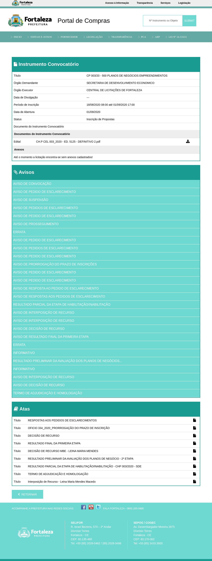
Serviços (165, 3)
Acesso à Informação (117, 3)
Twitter (98, 507)
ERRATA (19, 232)
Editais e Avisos (41, 36)
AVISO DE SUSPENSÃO (30, 200)
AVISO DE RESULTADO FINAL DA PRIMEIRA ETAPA (51, 336)
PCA (143, 36)
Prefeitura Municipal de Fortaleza (35, 532)
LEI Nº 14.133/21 (178, 36)
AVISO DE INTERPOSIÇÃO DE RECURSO (43, 312)
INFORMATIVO (24, 353)
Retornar (27, 494)
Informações (23, 46)
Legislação (184, 3)
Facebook (83, 507)
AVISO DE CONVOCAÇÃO (32, 183)
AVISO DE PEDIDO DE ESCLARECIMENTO (44, 191)
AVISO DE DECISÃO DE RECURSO (39, 328)
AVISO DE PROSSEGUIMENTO (35, 224)
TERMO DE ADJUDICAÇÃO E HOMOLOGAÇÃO (47, 393)
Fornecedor (69, 36)
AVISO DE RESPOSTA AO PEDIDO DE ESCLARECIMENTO (56, 288)
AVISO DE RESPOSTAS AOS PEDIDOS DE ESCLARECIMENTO (59, 296)
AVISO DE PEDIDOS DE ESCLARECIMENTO (45, 208)
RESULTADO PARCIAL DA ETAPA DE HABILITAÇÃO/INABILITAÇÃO (61, 304)
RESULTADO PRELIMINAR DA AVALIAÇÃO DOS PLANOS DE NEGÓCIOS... (67, 361)
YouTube (90, 507)
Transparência (145, 3)
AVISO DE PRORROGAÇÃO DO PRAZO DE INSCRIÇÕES (55, 264)
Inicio (18, 36)
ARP (157, 36)
